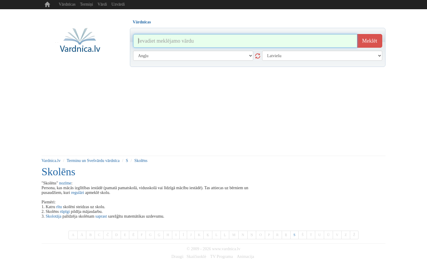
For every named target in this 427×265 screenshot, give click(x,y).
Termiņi (86, 4)
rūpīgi (65, 211)
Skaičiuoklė (196, 256)
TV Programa (221, 256)
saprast (101, 216)
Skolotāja (53, 216)
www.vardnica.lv (226, 249)
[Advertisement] (213, 111)
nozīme (65, 183)
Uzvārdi (118, 4)
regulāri (77, 192)
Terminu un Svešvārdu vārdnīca (93, 160)
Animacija (245, 256)
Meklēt (369, 41)
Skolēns (140, 160)
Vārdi (102, 4)
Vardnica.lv (51, 160)
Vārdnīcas (67, 4)
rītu (59, 207)
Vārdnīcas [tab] (142, 22)
